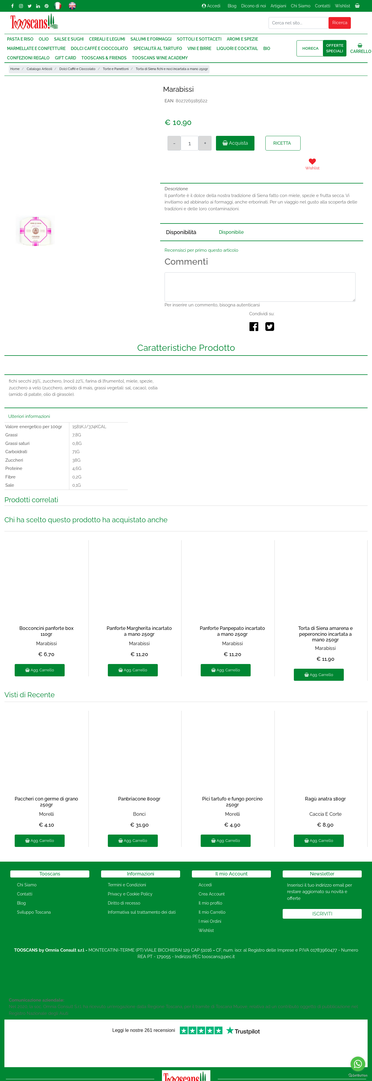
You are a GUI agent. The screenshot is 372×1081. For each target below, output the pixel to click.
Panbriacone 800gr (139, 799)
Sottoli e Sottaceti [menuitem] (199, 39)
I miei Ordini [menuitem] (210, 921)
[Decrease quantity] (174, 143)
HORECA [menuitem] (310, 48)
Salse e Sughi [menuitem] (69, 39)
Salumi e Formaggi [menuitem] (151, 39)
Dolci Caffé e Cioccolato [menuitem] (99, 48)
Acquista (235, 143)
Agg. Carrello (39, 670)
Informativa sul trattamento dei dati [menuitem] (142, 912)
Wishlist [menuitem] (342, 6)
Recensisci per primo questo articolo (201, 250)
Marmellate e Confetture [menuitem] (36, 48)
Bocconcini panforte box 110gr (46, 631)
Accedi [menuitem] (205, 885)
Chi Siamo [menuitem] (300, 6)
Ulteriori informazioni (29, 416)
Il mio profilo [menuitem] (210, 903)
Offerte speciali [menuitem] (334, 48)
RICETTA (282, 143)
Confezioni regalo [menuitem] (28, 58)
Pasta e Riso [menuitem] (20, 39)
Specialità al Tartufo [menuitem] (157, 48)
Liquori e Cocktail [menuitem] (237, 48)
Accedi (211, 6)
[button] (340, 23)
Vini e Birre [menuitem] (199, 48)
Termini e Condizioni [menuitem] (127, 885)
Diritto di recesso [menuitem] (124, 903)
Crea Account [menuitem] (212, 894)
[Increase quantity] (205, 143)
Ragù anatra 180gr (325, 799)
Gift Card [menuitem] (65, 58)
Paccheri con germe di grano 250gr (46, 801)
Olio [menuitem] (44, 39)
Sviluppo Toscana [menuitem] (34, 912)
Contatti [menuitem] (322, 6)
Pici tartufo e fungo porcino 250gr (232, 801)
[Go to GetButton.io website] (357, 1075)
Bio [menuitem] (266, 48)
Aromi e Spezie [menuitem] (242, 39)
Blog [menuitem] (232, 6)
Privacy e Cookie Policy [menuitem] (130, 894)
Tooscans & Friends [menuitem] (104, 58)
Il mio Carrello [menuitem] (212, 912)
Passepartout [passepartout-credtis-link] (211, 1077)
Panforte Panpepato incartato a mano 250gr (232, 631)
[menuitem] (358, 7)
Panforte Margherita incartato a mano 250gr (139, 631)
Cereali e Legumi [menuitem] (107, 39)
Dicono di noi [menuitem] (253, 6)
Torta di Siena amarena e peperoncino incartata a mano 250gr (325, 633)
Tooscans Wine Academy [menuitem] (160, 58)
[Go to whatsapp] (358, 1064)
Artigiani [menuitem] (278, 6)
